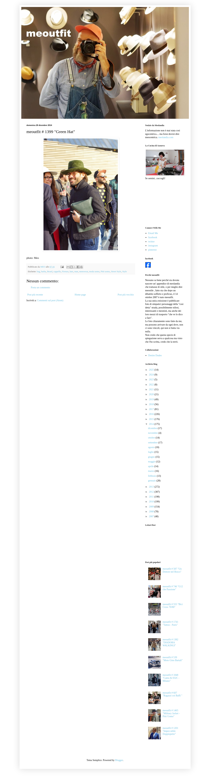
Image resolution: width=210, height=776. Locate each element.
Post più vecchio (126, 294)
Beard (49, 271)
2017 (151, 409)
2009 (151, 506)
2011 (151, 496)
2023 (151, 379)
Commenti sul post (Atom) (50, 300)
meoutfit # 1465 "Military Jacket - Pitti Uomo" (171, 713)
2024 (151, 374)
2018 (151, 404)
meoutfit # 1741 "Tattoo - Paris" (170, 623)
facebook (152, 237)
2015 (151, 419)
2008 (151, 511)
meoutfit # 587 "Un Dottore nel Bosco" (172, 570)
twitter (151, 241)
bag (38, 271)
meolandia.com (165, 137)
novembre (153, 433)
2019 (151, 399)
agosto (151, 447)
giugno (151, 457)
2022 (151, 384)
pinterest (152, 249)
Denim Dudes (155, 355)
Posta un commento (40, 287)
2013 (151, 486)
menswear (83, 271)
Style (124, 271)
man (76, 271)
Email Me (153, 233)
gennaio (152, 480)
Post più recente (35, 294)
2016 (151, 414)
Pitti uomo (105, 271)
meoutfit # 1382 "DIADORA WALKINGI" (170, 642)
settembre (153, 442)
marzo (151, 471)
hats (71, 271)
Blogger (119, 760)
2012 (151, 492)
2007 (151, 516)
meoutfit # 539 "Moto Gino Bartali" (173, 659)
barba (43, 271)
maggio (152, 461)
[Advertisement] (162, 202)
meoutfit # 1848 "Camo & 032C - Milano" (171, 678)
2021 (151, 389)
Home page (80, 294)
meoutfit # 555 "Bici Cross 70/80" (173, 606)
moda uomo (94, 271)
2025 (151, 369)
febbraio (152, 476)
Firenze (65, 271)
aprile (151, 466)
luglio (151, 452)
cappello (57, 271)
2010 (151, 501)
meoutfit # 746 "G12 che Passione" (173, 588)
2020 (151, 394)
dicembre (153, 428)
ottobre (152, 437)
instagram (153, 245)
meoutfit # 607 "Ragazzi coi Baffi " (172, 694)
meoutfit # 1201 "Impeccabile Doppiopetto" (170, 731)
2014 (151, 424)
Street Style (116, 271)
